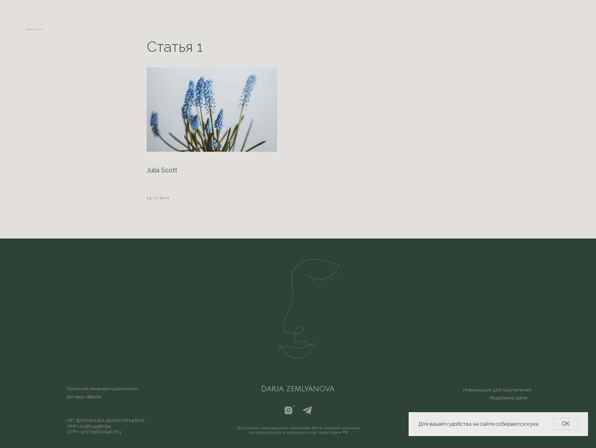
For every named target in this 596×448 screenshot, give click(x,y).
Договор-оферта (84, 396)
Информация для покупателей (496, 390)
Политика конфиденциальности (102, 388)
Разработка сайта (508, 398)
